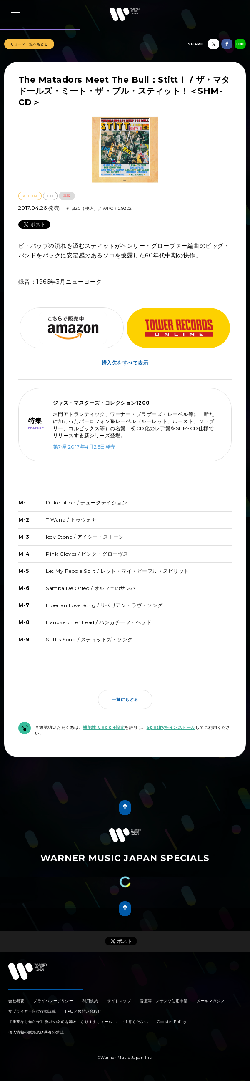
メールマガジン (211, 1000)
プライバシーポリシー (53, 1000)
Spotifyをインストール (171, 727)
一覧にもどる (125, 699)
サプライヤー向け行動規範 (32, 1011)
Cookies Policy (171, 1021)
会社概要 (16, 1000)
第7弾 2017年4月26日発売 (84, 446)
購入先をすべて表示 (125, 363)
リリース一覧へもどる (29, 44)
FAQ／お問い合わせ (83, 1011)
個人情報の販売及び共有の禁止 (36, 1032)
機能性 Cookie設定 (104, 727)
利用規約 (90, 1000)
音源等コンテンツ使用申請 (164, 1000)
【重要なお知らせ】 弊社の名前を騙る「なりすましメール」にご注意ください (78, 1021)
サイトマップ (119, 1000)
